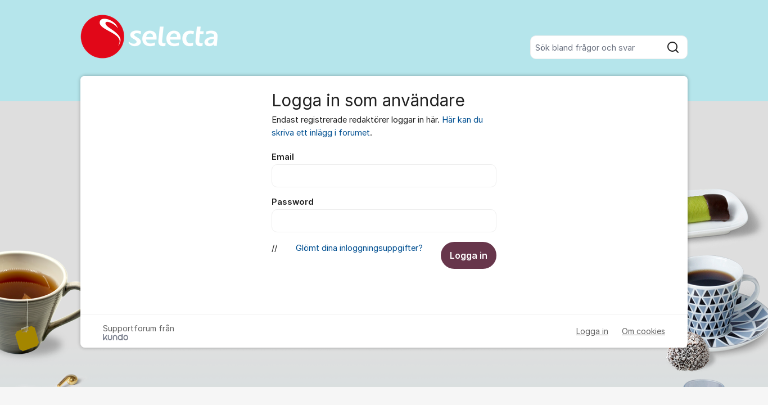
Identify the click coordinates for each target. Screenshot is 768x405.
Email (283, 157)
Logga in (468, 255)
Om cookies (643, 331)
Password (293, 202)
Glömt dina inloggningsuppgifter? (359, 248)
